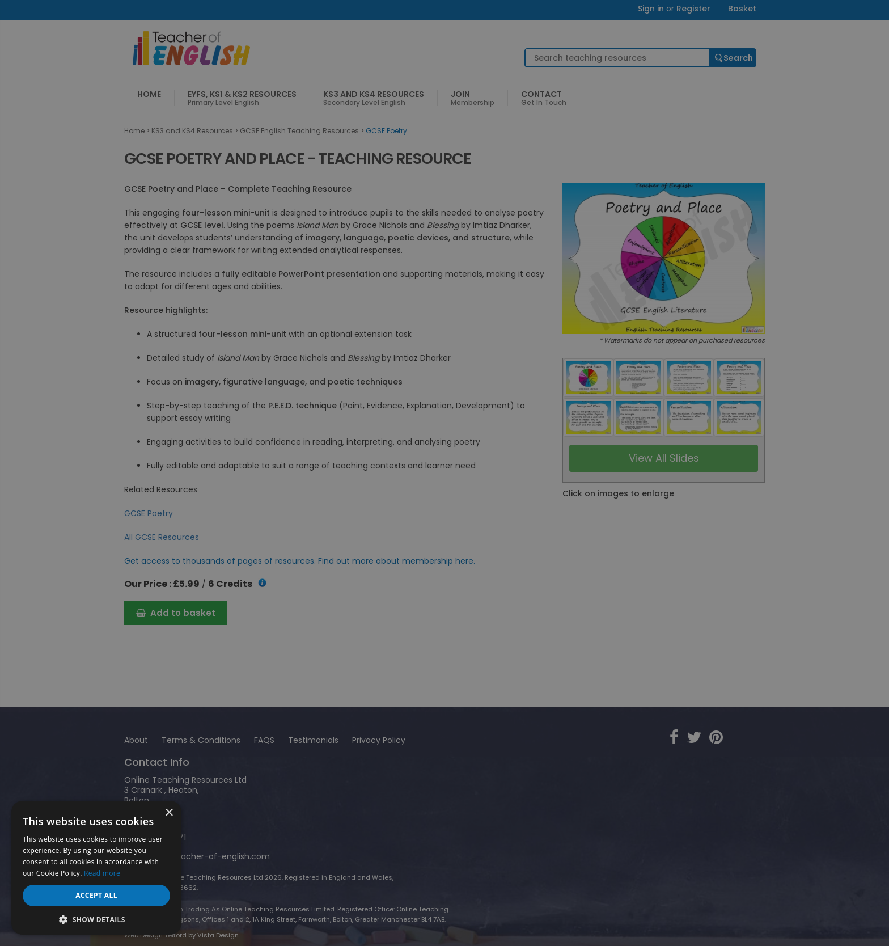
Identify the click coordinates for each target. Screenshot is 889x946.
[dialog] (444, 473)
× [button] (168, 813)
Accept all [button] (96, 895)
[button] (96, 918)
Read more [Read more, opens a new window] (102, 873)
